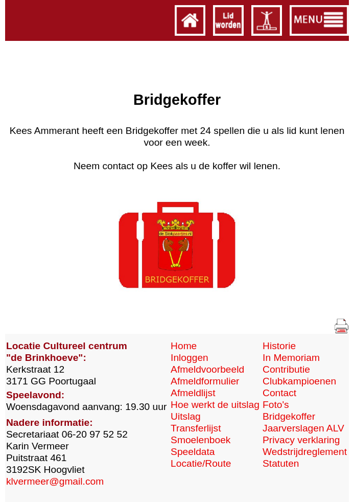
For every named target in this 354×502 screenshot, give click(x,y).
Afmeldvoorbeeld (207, 369)
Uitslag (186, 416)
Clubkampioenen (299, 381)
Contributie (286, 369)
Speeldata (193, 451)
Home (184, 345)
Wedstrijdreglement (305, 451)
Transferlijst (196, 428)
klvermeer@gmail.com (55, 481)
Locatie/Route (201, 463)
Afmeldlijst (193, 392)
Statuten (281, 463)
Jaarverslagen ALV (303, 428)
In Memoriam (291, 357)
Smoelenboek (200, 440)
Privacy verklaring (301, 440)
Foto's (276, 404)
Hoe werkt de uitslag (215, 404)
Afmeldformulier (205, 381)
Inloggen (189, 357)
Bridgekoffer (289, 416)
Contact (279, 392)
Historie (279, 345)
